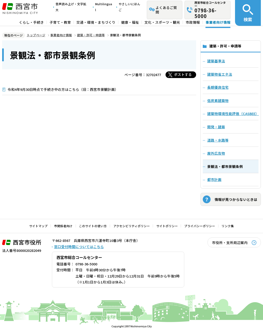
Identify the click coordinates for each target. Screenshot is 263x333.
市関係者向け (63, 226)
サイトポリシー (167, 226)
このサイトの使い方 (93, 226)
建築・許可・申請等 (91, 35)
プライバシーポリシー (199, 226)
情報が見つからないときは (236, 199)
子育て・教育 (60, 22)
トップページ (36, 35)
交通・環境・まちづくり (95, 22)
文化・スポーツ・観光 (162, 22)
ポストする (183, 74)
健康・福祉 (130, 22)
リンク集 (227, 226)
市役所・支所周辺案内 (230, 242)
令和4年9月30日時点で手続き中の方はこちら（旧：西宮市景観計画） (63, 89)
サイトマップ (38, 226)
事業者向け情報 (218, 22)
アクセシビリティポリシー (131, 226)
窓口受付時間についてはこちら (79, 246)
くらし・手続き (31, 22)
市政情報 (193, 22)
